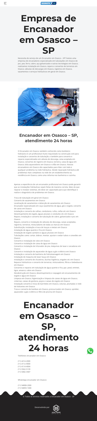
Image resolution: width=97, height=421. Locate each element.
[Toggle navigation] (5, 3)
